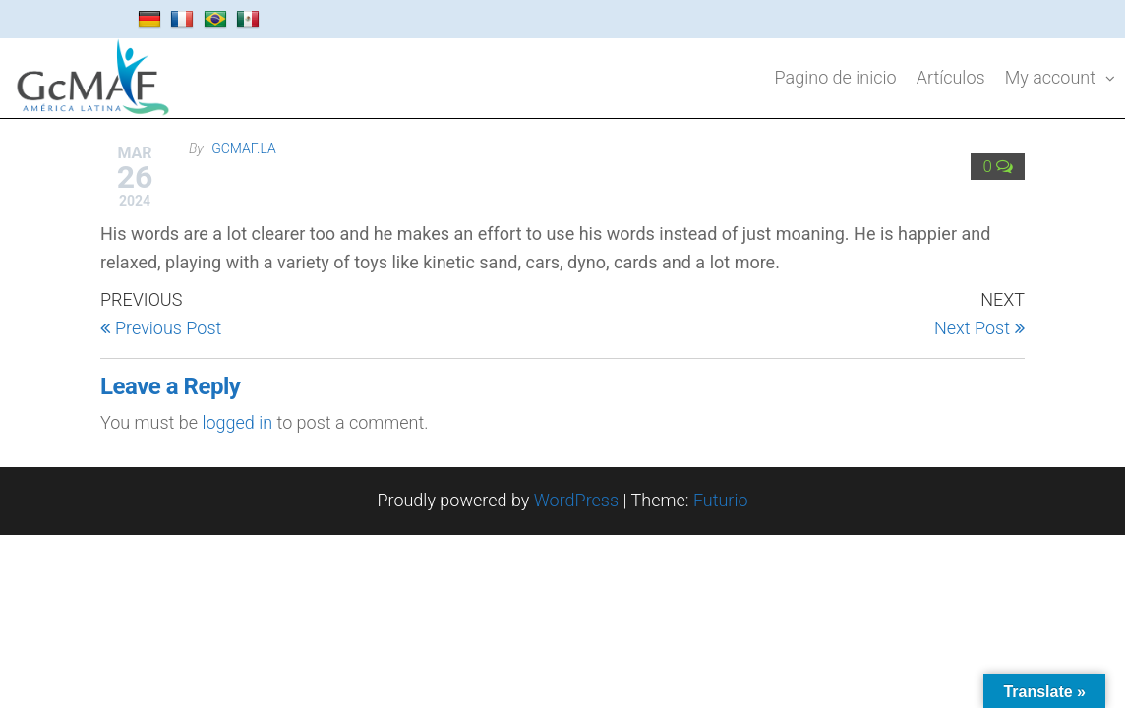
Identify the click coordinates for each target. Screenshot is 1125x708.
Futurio (720, 500)
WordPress (576, 500)
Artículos (951, 77)
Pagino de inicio (836, 77)
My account (1050, 77)
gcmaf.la (243, 148)
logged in (237, 422)
